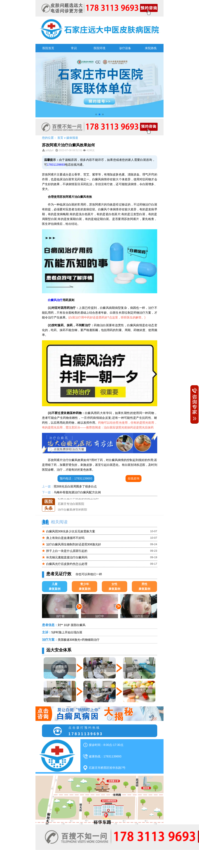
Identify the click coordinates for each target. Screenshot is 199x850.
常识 (74, 48)
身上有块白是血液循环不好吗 (65, 538)
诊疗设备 (125, 48)
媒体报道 (72, 137)
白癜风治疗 (55, 300)
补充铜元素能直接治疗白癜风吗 (66, 557)
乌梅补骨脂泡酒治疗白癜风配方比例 (77, 492)
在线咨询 (133, 478)
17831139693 (56, 164)
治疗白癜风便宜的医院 (72, 509)
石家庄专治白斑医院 (71, 504)
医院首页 (48, 48)
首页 (60, 137)
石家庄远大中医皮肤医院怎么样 (78, 498)
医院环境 (99, 48)
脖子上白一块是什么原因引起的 (66, 551)
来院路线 (151, 48)
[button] (96, 114)
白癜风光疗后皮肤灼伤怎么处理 (66, 564)
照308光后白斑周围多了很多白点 (75, 486)
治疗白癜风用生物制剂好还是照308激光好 (73, 544)
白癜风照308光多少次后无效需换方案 (70, 531)
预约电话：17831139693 (76, 478)
